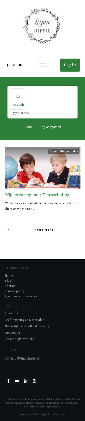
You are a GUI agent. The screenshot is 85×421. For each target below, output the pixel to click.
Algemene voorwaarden (21, 296)
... (34, 209)
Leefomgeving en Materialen (24, 320)
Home (9, 275)
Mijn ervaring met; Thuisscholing (37, 195)
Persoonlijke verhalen (63, 151)
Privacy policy (15, 291)
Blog (8, 281)
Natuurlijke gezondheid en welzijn (28, 326)
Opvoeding (12, 333)
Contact (10, 286)
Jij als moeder (14, 313)
